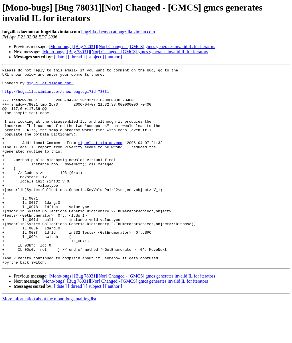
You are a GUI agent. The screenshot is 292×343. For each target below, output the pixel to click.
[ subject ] (95, 56)
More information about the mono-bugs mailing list (49, 338)
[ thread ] (76, 56)
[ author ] (113, 56)
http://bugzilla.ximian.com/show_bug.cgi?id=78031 (55, 96)
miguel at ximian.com (100, 158)
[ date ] (60, 56)
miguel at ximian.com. (50, 86)
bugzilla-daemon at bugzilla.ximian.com (118, 31)
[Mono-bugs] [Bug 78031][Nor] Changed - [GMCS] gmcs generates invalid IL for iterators (132, 46)
